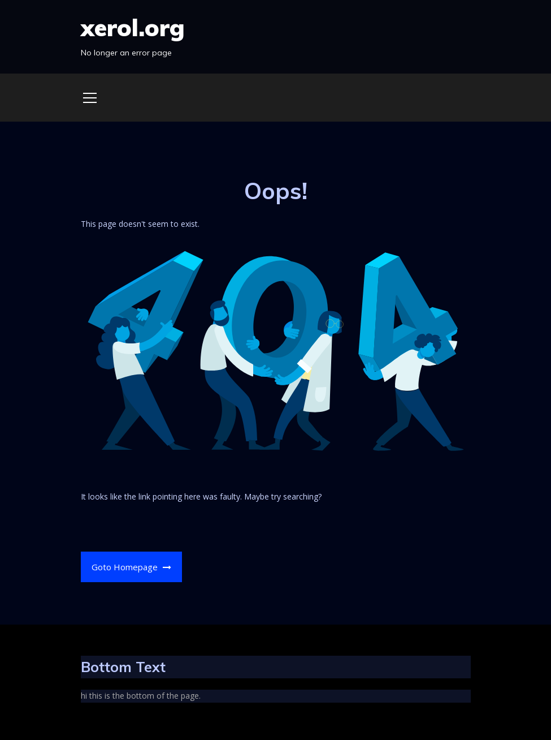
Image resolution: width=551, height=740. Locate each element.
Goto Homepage (131, 567)
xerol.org (133, 27)
